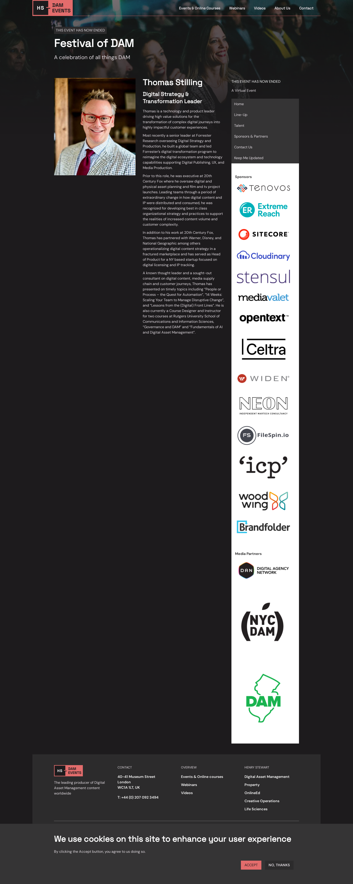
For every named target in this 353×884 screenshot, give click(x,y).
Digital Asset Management (267, 776)
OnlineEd (252, 792)
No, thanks (279, 865)
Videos (259, 8)
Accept (251, 865)
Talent (239, 125)
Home (239, 104)
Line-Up (240, 114)
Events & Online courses (202, 776)
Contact (306, 8)
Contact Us (243, 147)
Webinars (237, 8)
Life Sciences (255, 809)
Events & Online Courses (199, 8)
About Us (282, 8)
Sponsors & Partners (251, 136)
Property (252, 784)
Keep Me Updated (248, 158)
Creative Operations (261, 801)
